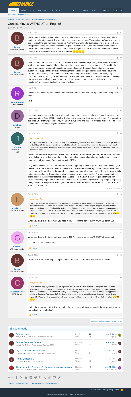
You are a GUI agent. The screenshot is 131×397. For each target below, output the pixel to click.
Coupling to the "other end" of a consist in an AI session (44, 367)
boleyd (12, 28)
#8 (121, 255)
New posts (12, 15)
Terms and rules (94, 390)
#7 (121, 232)
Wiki (93, 10)
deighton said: (35, 138)
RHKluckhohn (112, 369)
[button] (34, 10)
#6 (121, 194)
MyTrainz (56, 10)
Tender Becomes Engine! (28, 342)
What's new (26, 10)
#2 (121, 58)
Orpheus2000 (21, 370)
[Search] (117, 10)
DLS (66, 10)
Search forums (24, 15)
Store (74, 10)
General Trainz (38, 361)
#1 (121, 33)
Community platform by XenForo (65, 394)
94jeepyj (114, 337)
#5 (121, 133)
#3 (121, 88)
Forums (13, 10)
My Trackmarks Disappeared (30, 350)
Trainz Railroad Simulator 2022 (43, 337)
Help (117, 390)
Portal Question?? (25, 359)
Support (84, 10)
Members (42, 10)
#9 (121, 278)
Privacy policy (108, 390)
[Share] (117, 32)
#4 (121, 111)
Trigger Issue (22, 334)
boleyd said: (34, 199)
